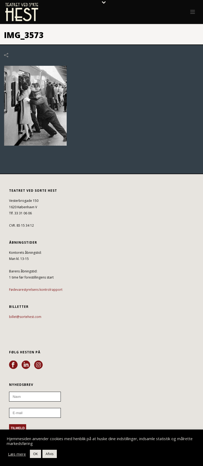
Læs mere (17, 454)
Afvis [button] (50, 453)
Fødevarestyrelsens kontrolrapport (35, 289)
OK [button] (35, 453)
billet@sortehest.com (25, 316)
